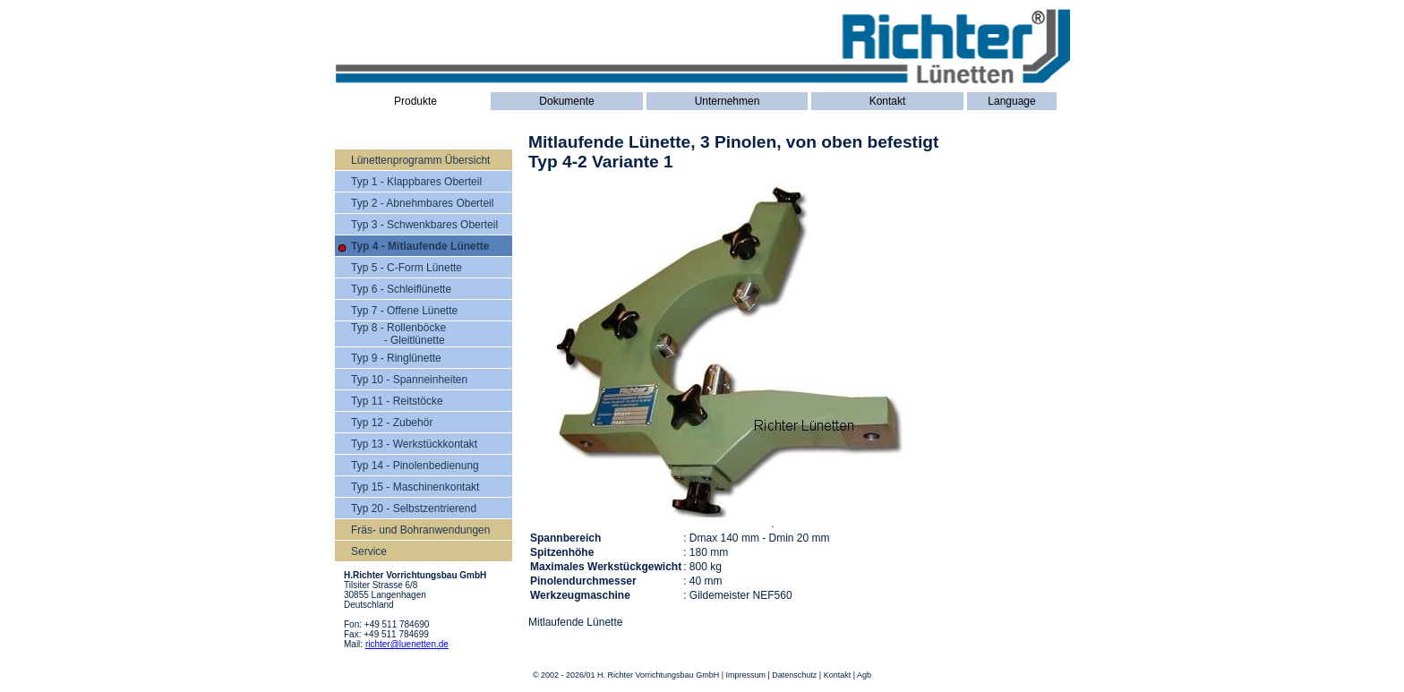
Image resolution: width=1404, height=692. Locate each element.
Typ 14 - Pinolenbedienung (415, 465)
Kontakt (887, 101)
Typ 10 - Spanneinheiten (409, 379)
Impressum (745, 675)
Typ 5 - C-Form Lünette (406, 267)
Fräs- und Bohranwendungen (420, 530)
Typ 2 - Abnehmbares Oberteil (422, 203)
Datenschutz (794, 675)
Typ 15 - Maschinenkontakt (415, 487)
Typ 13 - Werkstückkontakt (414, 444)
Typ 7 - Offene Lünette (404, 310)
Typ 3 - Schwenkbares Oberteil (424, 224)
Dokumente (566, 101)
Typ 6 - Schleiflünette (401, 289)
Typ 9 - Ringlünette (396, 358)
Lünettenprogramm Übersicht (420, 160)
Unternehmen (727, 101)
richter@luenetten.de (407, 644)
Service (369, 551)
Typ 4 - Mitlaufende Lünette (420, 246)
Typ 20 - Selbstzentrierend (413, 508)
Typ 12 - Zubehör (391, 422)
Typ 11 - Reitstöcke (397, 401)
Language (1011, 101)
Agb (864, 675)
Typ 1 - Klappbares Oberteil (416, 181)
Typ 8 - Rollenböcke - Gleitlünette (398, 333)
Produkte (415, 101)
